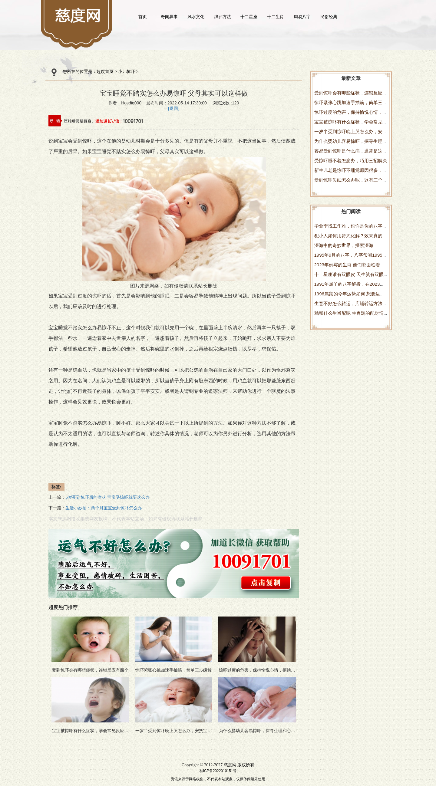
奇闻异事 (169, 16)
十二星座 (248, 16)
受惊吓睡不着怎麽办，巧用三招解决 (350, 160)
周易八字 (302, 16)
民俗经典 (328, 16)
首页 (142, 16)
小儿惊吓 (126, 71)
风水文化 (195, 16)
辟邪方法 (222, 16)
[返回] (173, 108)
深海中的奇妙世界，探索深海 (343, 245)
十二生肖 (275, 16)
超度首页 (105, 71)
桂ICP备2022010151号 (218, 771)
